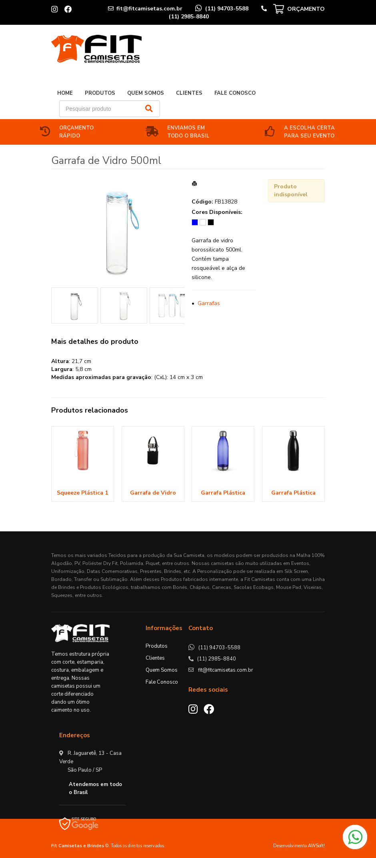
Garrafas (209, 303)
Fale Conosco (235, 93)
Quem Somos (145, 93)
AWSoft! (316, 846)
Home (65, 93)
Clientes (189, 93)
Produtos (100, 93)
